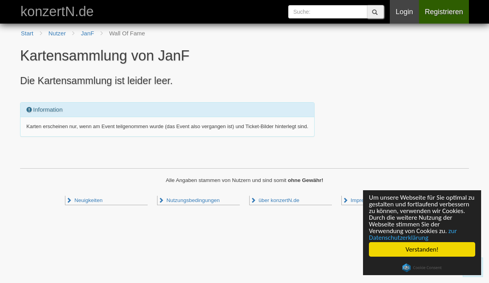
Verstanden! (422, 249)
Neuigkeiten (84, 200)
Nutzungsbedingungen (189, 200)
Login (404, 12)
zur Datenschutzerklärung (413, 234)
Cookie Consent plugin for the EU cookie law (422, 267)
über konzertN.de (274, 200)
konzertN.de (57, 11)
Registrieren (444, 12)
